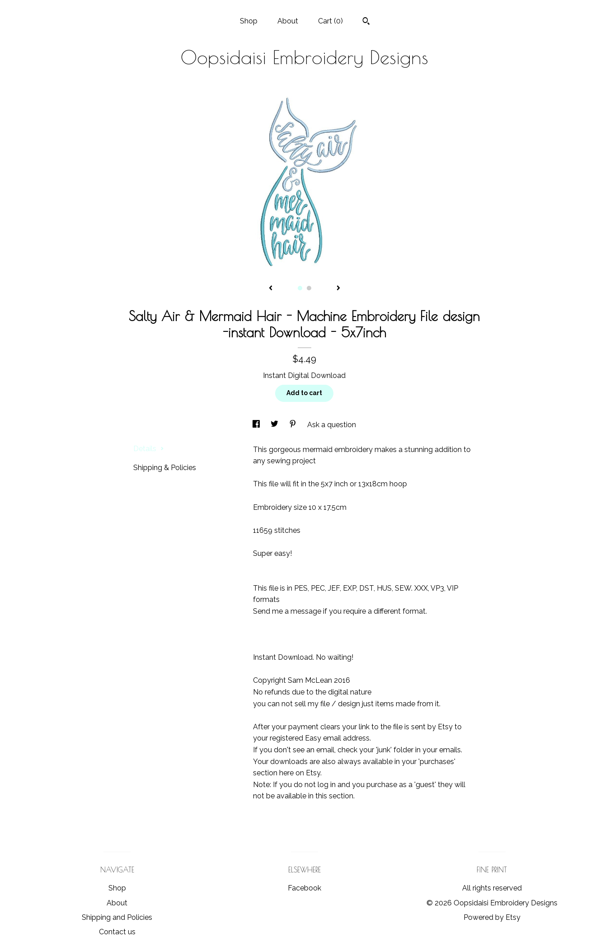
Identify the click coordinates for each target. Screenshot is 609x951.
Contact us (117, 932)
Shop (249, 21)
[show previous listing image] (270, 288)
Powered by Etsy (492, 917)
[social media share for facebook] (257, 424)
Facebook (304, 888)
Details (148, 448)
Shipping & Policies (164, 467)
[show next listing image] (338, 288)
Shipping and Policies (117, 917)
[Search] (366, 22)
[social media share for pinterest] (293, 424)
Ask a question (331, 424)
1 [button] (300, 288)
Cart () (330, 21)
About (287, 21)
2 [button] (309, 288)
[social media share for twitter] (275, 424)
